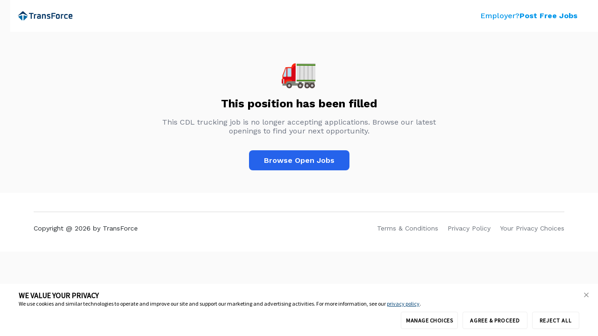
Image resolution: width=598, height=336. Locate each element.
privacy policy (403, 303)
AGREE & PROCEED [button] (495, 320)
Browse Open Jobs (299, 160)
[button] (586, 295)
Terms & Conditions (407, 228)
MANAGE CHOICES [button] (429, 320)
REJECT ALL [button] (556, 320)
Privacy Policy (469, 228)
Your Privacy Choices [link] (532, 228)
